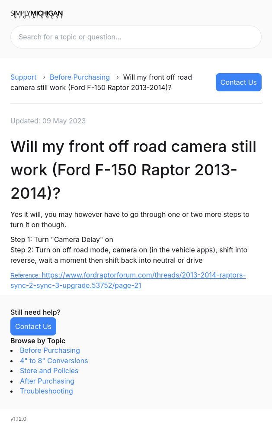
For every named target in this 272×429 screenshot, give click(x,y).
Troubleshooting (46, 391)
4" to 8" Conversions (54, 360)
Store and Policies (49, 370)
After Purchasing (47, 381)
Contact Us (239, 82)
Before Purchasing (80, 77)
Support (23, 77)
